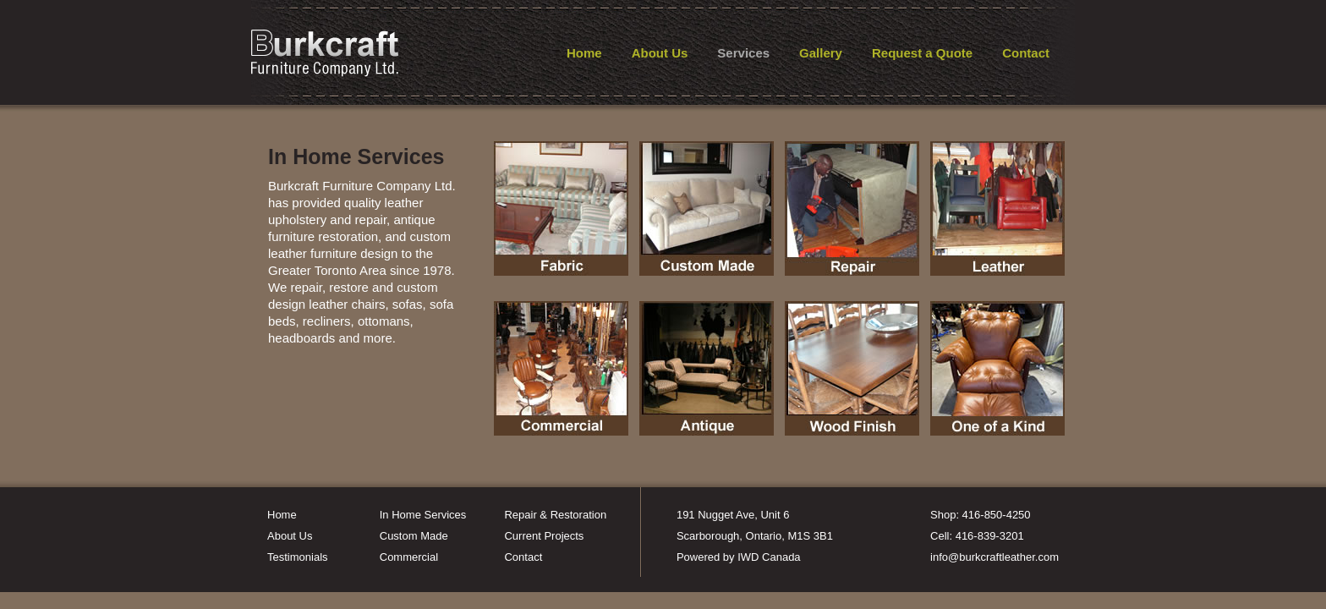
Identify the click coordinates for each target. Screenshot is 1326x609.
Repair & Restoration (555, 514)
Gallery (820, 53)
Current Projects (544, 535)
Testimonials (297, 557)
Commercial (409, 557)
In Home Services (423, 514)
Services (743, 53)
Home (584, 53)
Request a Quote (922, 53)
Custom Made (414, 535)
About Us (660, 53)
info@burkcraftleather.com (994, 557)
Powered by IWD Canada (739, 557)
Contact (1025, 53)
